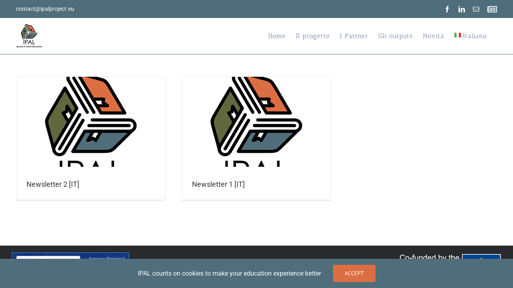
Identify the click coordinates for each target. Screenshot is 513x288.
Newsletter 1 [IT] (218, 184)
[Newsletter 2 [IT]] (90, 138)
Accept (354, 273)
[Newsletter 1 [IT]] (256, 138)
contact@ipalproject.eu (45, 9)
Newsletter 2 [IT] (52, 184)
